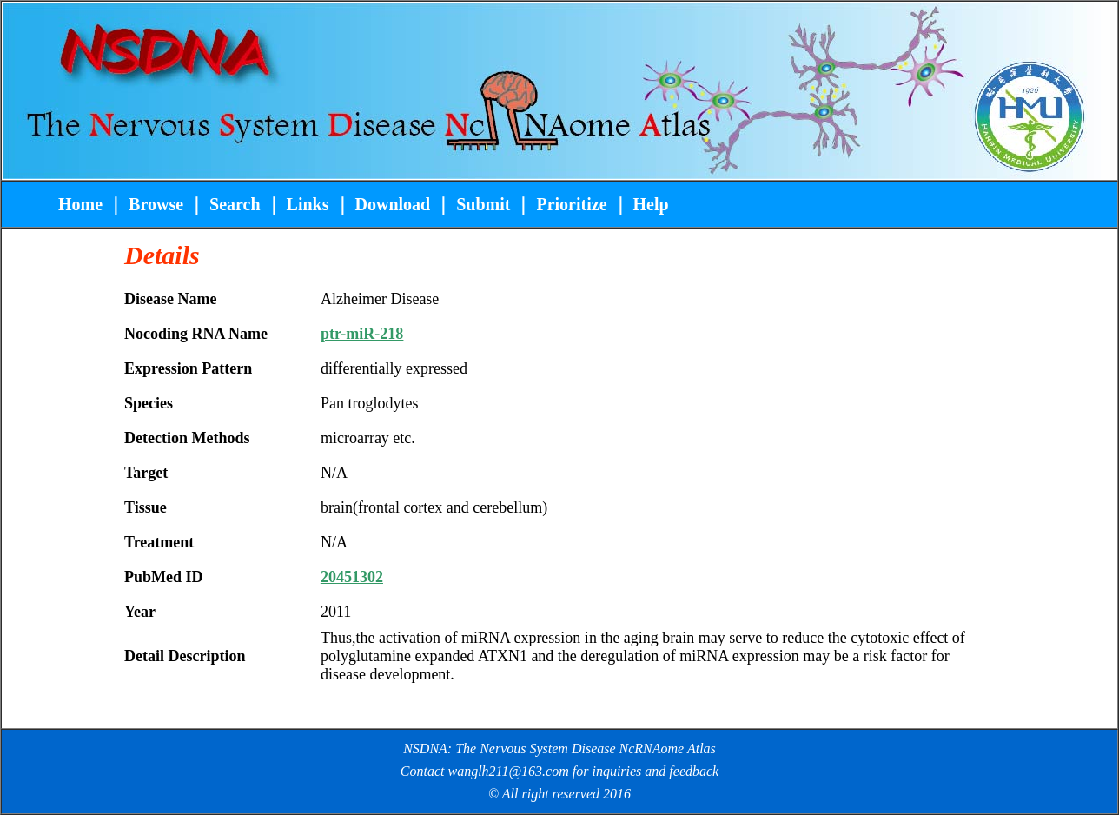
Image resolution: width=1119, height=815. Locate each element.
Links (308, 204)
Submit (483, 204)
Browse (156, 204)
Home (82, 204)
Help (651, 204)
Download (393, 204)
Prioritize (571, 204)
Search (233, 204)
